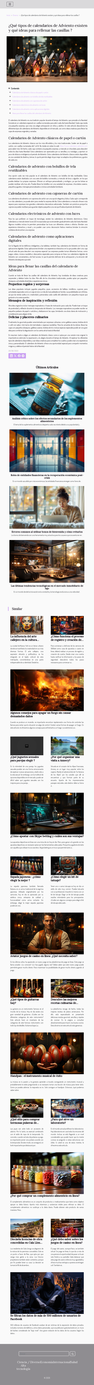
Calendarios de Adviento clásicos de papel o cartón (30, 92)
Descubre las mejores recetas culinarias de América (64, 1003)
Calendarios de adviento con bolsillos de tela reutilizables (32, 96)
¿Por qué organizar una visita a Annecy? (65, 758)
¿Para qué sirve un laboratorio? (62, 1121)
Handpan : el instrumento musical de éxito (36, 1076)
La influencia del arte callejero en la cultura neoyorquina (23, 640)
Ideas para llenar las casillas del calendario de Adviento (31, 113)
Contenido (15, 88)
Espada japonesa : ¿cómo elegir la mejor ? (25, 878)
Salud (74, 1362)
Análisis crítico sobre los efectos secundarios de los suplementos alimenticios (47, 420)
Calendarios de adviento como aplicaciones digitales (30, 109)
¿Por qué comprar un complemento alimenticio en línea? (44, 1195)
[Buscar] (44, 1353)
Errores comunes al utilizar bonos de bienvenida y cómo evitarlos (47, 531)
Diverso (15, 15)
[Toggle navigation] (10, 4)
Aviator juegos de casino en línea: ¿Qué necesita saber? (43, 956)
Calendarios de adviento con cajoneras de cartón (29, 101)
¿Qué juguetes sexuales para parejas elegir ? (24, 758)
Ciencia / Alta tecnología (23, 1365)
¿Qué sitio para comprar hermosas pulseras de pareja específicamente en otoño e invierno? (26, 1124)
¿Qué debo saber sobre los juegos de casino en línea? (67, 1241)
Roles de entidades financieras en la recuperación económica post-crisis (47, 476)
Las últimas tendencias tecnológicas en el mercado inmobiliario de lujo (47, 587)
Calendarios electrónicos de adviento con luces (28, 105)
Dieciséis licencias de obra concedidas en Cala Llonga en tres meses (26, 1243)
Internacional (61, 1362)
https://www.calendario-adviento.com (73, 146)
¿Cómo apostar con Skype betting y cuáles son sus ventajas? (47, 836)
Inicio (8, 15)
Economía (46, 1362)
